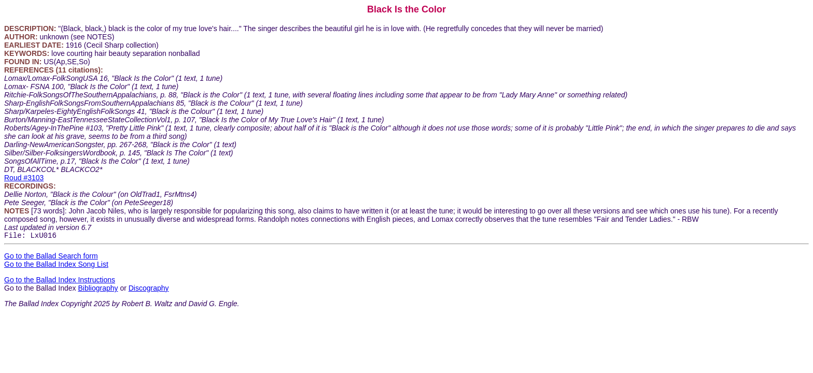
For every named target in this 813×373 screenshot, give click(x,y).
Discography (149, 289)
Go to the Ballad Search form (51, 257)
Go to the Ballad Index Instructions (59, 281)
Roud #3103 (24, 178)
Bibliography (98, 289)
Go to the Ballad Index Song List (56, 266)
